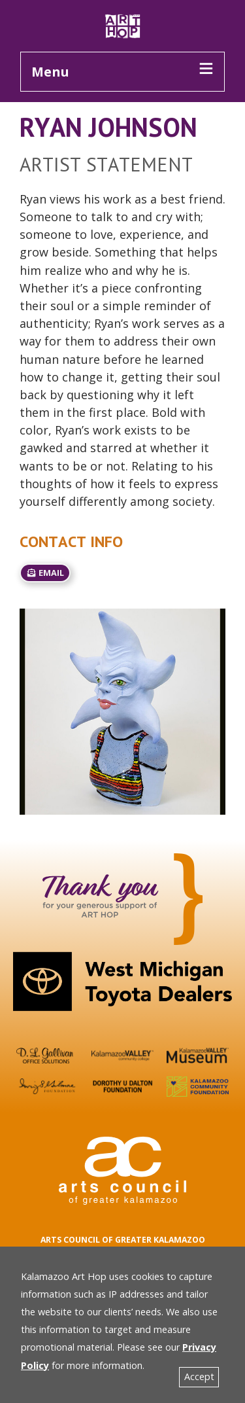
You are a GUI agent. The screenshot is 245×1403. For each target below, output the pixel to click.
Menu (50, 71)
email (45, 572)
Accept (199, 1376)
